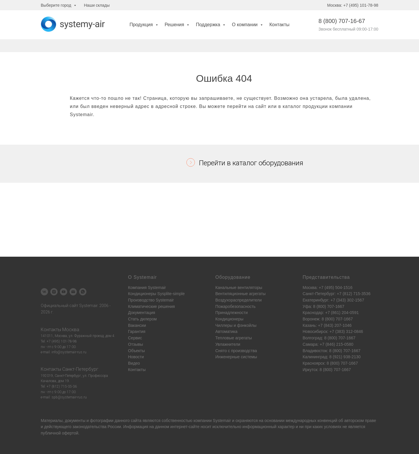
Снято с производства (236, 350)
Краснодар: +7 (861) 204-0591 (331, 312)
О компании (245, 24)
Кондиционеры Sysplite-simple (156, 293)
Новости (136, 356)
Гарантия (136, 331)
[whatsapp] (82, 291)
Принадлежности (231, 312)
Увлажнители (227, 344)
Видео (134, 363)
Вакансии (137, 325)
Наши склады (97, 5)
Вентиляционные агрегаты (240, 293)
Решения (175, 24)
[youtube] (63, 291)
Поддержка (208, 24)
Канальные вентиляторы (238, 287)
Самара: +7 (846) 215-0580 (328, 344)
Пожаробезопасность (235, 306)
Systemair (222, 420)
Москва (70, 329)
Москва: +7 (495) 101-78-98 (352, 5)
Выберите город (56, 5)
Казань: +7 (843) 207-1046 (327, 325)
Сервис (135, 338)
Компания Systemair (147, 287)
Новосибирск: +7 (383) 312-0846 (333, 331)
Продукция (141, 24)
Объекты (136, 350)
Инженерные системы (236, 356)
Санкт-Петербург (80, 369)
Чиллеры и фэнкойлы (235, 325)
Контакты (279, 24)
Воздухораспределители (238, 300)
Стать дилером (142, 319)
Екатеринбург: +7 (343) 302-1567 (333, 300)
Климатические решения (151, 306)
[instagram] (54, 291)
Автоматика (226, 331)
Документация (141, 312)
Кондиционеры (229, 319)
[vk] (44, 291)
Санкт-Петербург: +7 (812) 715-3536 (336, 293)
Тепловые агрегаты (233, 338)
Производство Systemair (151, 300)
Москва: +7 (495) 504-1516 (327, 287)
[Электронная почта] (73, 291)
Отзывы (135, 344)
